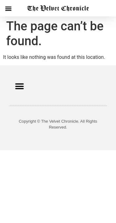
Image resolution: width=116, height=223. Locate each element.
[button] (8, 8)
